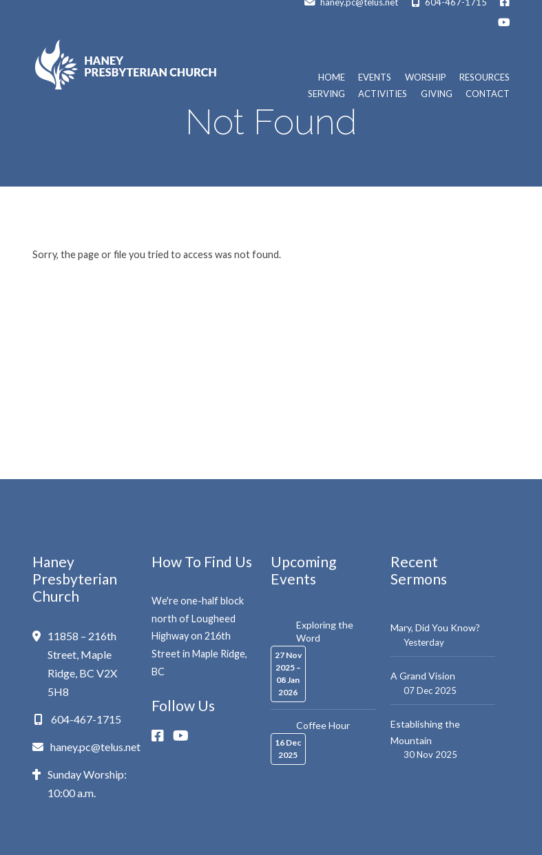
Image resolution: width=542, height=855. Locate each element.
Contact (488, 93)
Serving (326, 93)
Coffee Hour (323, 725)
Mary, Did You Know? (435, 627)
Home (331, 77)
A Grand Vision (422, 676)
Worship (425, 77)
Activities (382, 93)
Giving (436, 93)
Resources (484, 77)
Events (374, 77)
